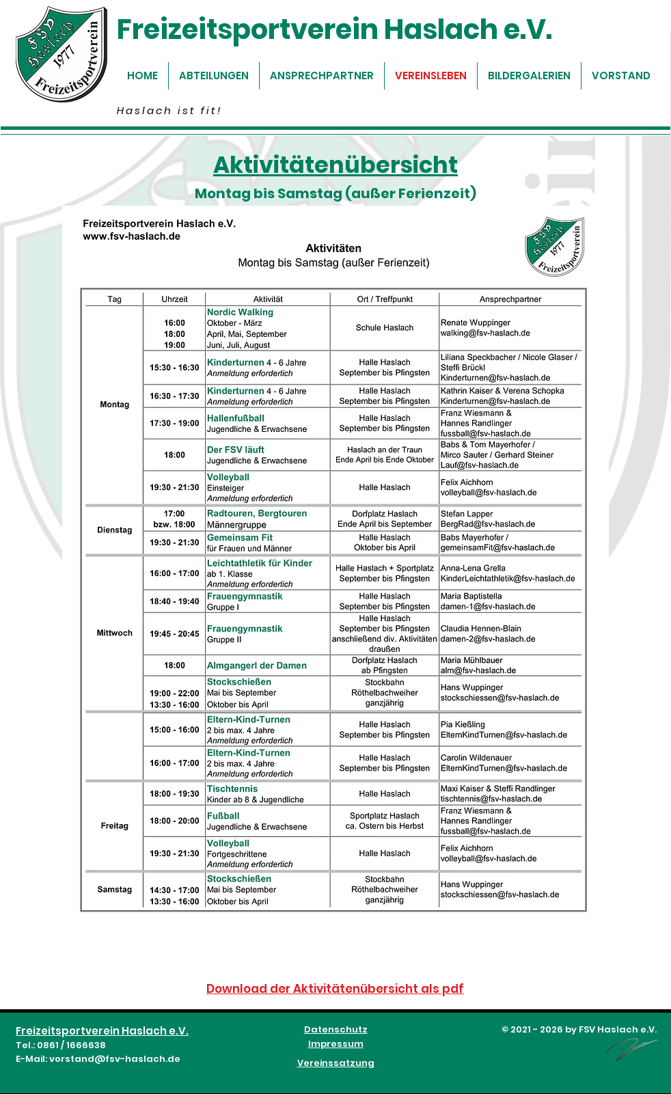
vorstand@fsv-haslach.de (114, 1058)
